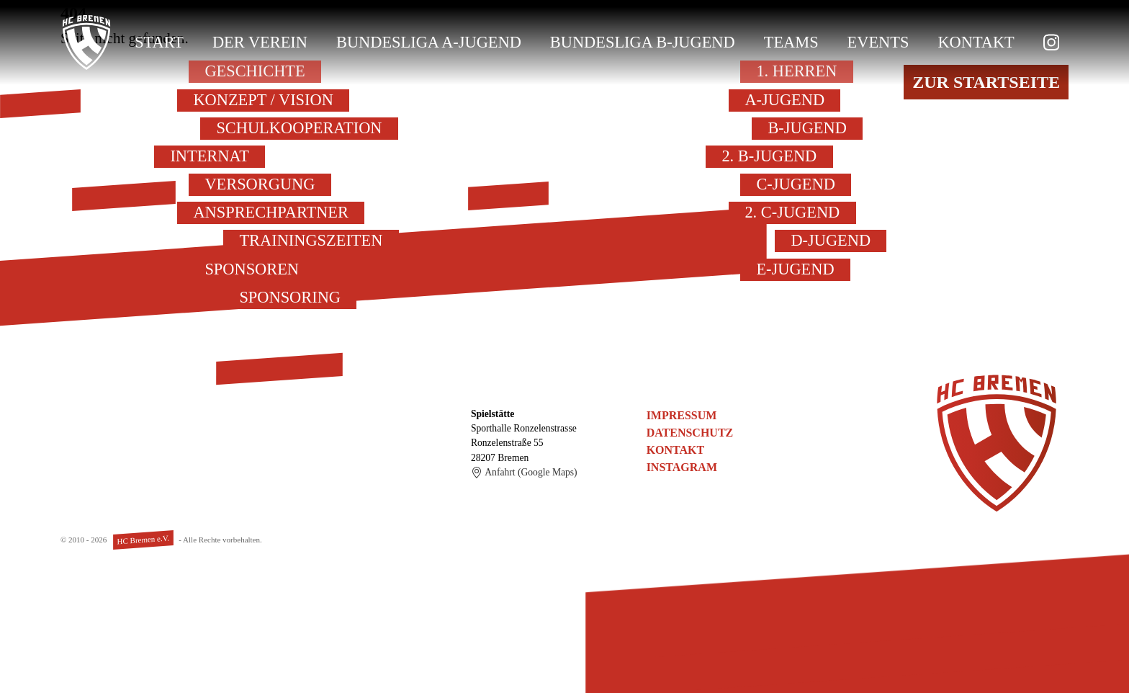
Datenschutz (690, 432)
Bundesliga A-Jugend (428, 42)
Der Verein (259, 42)
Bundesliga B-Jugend (642, 42)
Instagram (682, 467)
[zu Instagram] (1051, 42)
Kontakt (975, 42)
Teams (791, 42)
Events (878, 42)
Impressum (682, 415)
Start (159, 42)
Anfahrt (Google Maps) (524, 472)
